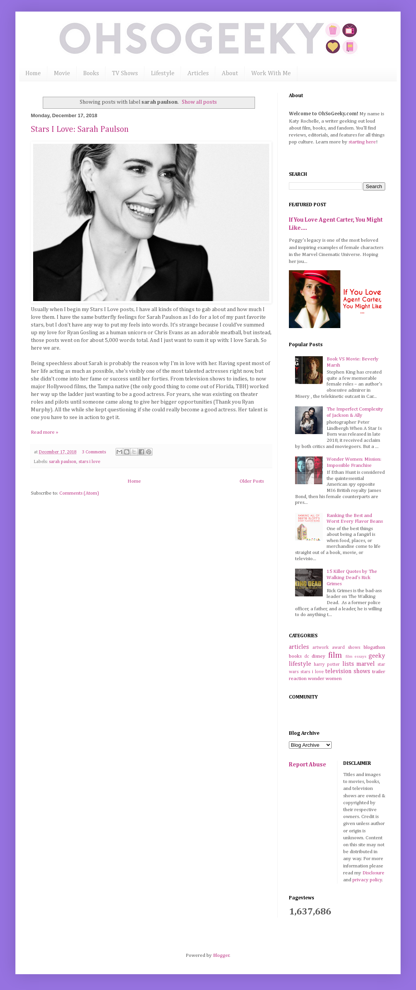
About (230, 74)
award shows (346, 647)
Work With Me (271, 74)
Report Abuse (307, 765)
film (335, 656)
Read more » (44, 432)
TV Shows (125, 74)
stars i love (89, 462)
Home (33, 74)
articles (299, 647)
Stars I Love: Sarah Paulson (80, 129)
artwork (320, 647)
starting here (362, 142)
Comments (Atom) (79, 493)
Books (91, 74)
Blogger (221, 955)
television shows (347, 671)
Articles (198, 74)
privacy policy (367, 879)
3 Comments (94, 452)
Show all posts (199, 102)
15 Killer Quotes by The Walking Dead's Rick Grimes (352, 577)
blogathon (374, 647)
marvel (365, 664)
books (295, 656)
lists (348, 664)
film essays (356, 656)
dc (306, 656)
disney (318, 656)
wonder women (325, 678)
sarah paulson (62, 462)
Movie (62, 74)
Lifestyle (162, 74)
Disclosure (373, 873)
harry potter (327, 664)
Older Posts (252, 481)
